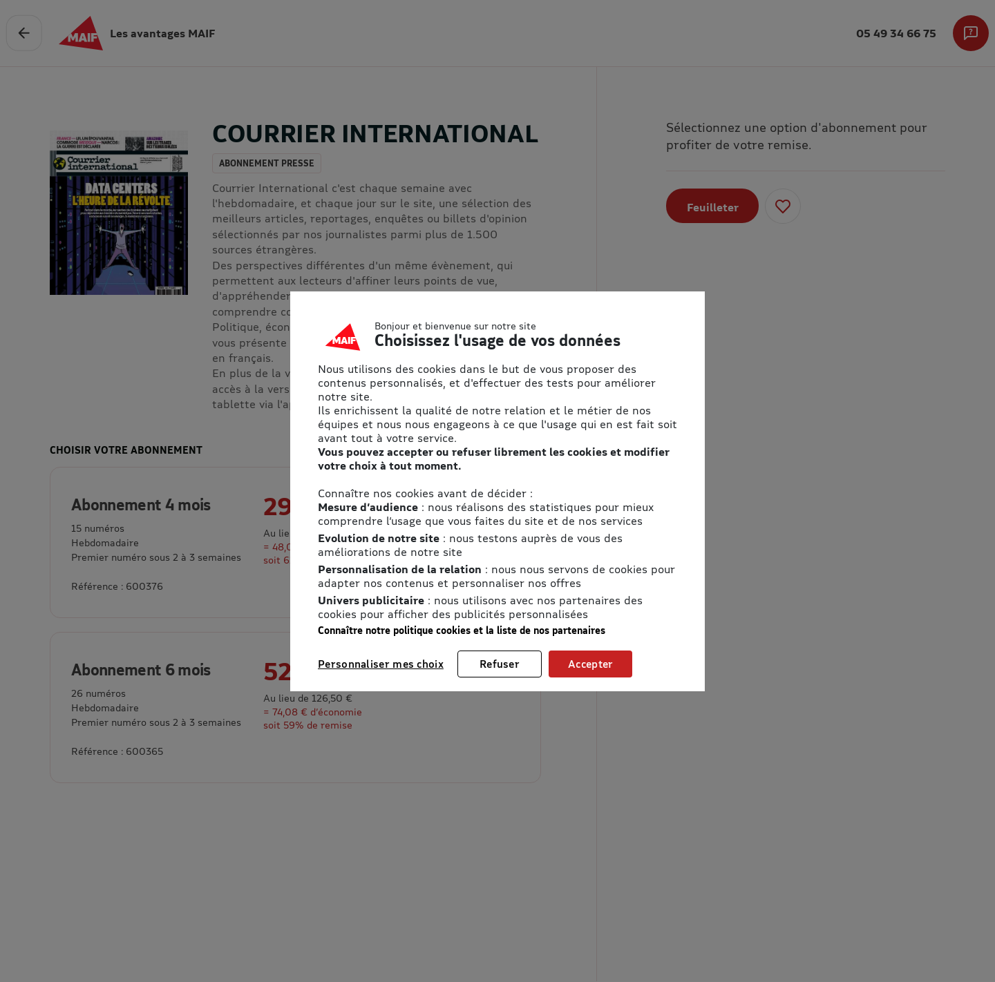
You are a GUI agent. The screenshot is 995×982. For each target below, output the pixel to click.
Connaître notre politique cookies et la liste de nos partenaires (461, 630)
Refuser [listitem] (500, 663)
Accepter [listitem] (590, 663)
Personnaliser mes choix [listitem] (381, 663)
